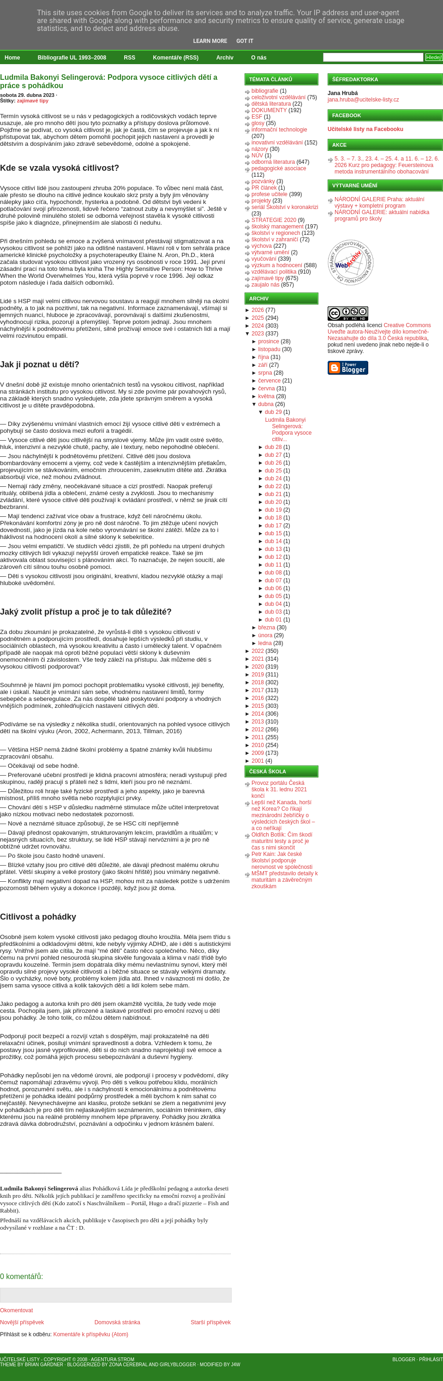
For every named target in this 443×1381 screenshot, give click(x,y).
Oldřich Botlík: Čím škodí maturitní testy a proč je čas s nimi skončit (281, 841)
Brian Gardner (44, 1364)
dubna (266, 404)
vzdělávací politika (273, 272)
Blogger (404, 1359)
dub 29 (273, 412)
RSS (130, 57)
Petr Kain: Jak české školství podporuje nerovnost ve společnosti (281, 860)
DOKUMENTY (269, 110)
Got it (244, 41)
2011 (257, 737)
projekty (261, 200)
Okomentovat (16, 1310)
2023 (257, 333)
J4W (235, 1364)
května (266, 396)
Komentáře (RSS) (176, 57)
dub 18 (273, 517)
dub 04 (273, 604)
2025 (257, 318)
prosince (268, 341)
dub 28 (273, 447)
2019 (257, 674)
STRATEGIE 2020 (273, 220)
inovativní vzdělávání (277, 142)
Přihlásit (431, 1359)
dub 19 (273, 510)
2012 (257, 729)
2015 (257, 706)
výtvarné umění (270, 252)
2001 (257, 761)
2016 (257, 698)
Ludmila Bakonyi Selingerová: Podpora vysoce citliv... (288, 429)
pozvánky (263, 181)
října (263, 357)
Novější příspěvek (22, 1322)
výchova (261, 246)
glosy (257, 123)
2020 (257, 667)
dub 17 (273, 525)
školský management (277, 226)
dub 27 (273, 455)
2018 (257, 682)
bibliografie (264, 91)
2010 (257, 745)
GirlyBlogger (178, 1364)
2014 (257, 714)
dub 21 (273, 494)
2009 (257, 753)
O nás (258, 57)
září (263, 365)
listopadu (269, 349)
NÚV (257, 155)
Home (12, 57)
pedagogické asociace (278, 168)
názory (259, 149)
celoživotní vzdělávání (278, 97)
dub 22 (273, 486)
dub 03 (273, 612)
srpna (265, 373)
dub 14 (273, 541)
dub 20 (273, 502)
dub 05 (273, 596)
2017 (257, 690)
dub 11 (273, 565)
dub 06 (273, 588)
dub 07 (273, 580)
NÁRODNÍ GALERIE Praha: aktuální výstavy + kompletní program (380, 202)
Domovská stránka (117, 1322)
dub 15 (273, 533)
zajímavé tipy (32, 100)
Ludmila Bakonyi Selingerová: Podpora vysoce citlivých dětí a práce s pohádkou (108, 81)
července (269, 380)
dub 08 (273, 572)
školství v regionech (275, 233)
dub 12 (273, 557)
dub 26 (273, 463)
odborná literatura (273, 162)
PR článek (264, 188)
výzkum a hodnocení (276, 265)
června (266, 388)
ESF (256, 117)
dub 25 (273, 470)
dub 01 (273, 619)
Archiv (224, 57)
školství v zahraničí (274, 239)
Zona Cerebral (128, 1364)
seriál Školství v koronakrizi (284, 207)
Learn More (210, 41)
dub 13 (273, 549)
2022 (257, 651)
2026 (257, 310)
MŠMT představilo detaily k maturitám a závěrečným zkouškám (284, 880)
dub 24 (273, 478)
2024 (257, 326)
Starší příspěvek (211, 1322)
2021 (257, 659)
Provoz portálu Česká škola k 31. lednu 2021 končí (279, 789)
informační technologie (279, 129)
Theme (8, 1364)
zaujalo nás (265, 284)
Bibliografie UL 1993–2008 (72, 57)
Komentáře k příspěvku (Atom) (90, 1334)
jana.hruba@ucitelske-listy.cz (363, 99)
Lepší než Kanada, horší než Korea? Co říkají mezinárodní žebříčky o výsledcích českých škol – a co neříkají (283, 815)
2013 (257, 721)
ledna (265, 643)
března (266, 627)
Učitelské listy (20, 1359)
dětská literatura (271, 104)
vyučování (263, 259)
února (265, 635)
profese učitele (269, 194)
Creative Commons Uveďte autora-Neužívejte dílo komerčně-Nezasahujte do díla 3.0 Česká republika (379, 331)
